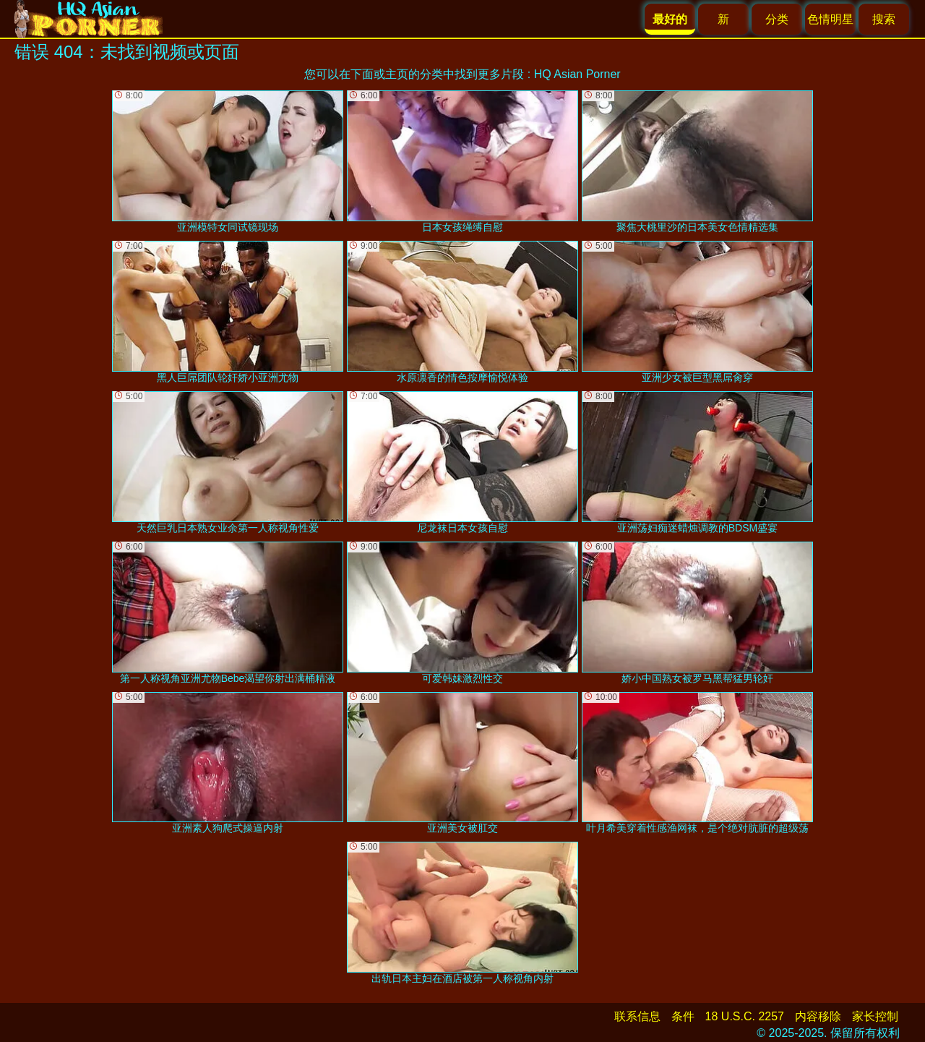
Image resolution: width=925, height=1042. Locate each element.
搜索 (883, 19)
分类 (776, 19)
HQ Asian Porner (577, 74)
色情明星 (830, 19)
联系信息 (637, 1016)
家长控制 (875, 1016)
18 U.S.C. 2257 (744, 1016)
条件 (682, 1016)
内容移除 (818, 1016)
